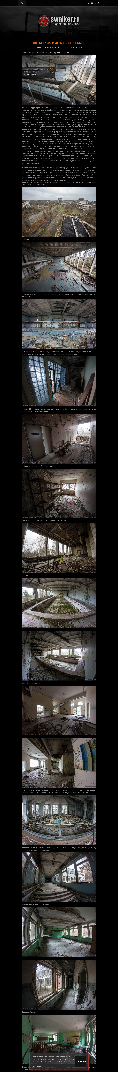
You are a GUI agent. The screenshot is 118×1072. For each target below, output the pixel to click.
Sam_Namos (63, 47)
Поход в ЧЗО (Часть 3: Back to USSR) (59, 53)
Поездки (39, 47)
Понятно (82, 1061)
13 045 (73, 47)
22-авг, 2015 (50, 47)
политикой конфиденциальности (55, 1061)
